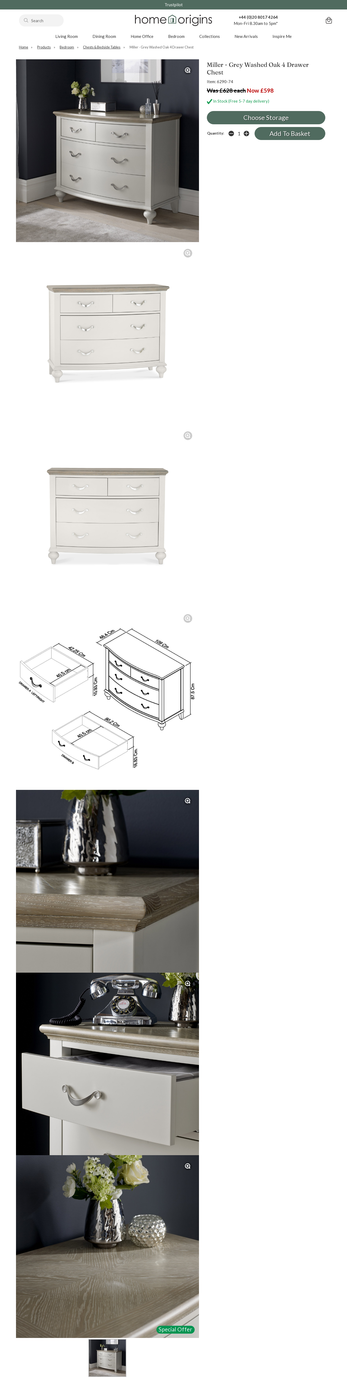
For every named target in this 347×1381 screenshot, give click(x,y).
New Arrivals (246, 36)
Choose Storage (266, 117)
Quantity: (215, 133)
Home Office (142, 36)
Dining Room (104, 36)
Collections (209, 36)
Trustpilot (174, 4)
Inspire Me (282, 36)
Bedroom (176, 36)
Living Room (66, 36)
